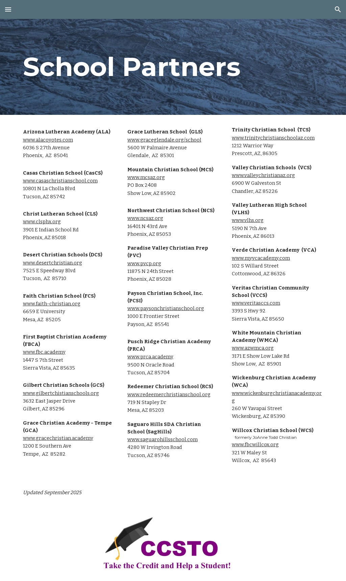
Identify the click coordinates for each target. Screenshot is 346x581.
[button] (8, 9)
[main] (173, 67)
